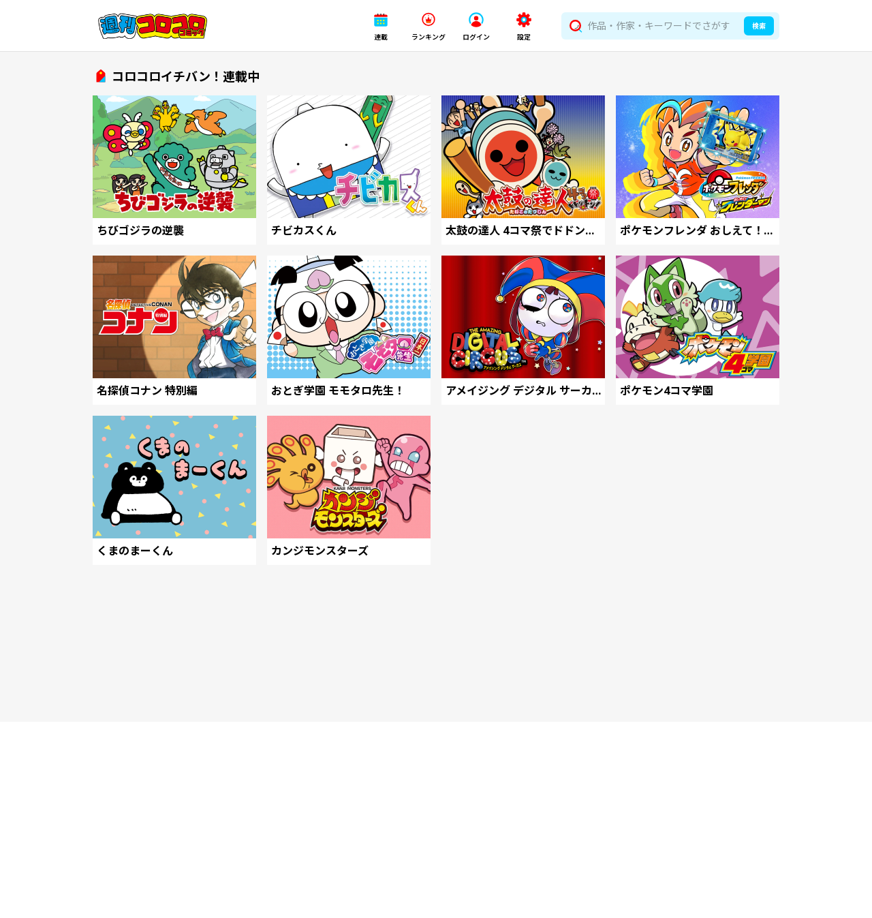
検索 (759, 26)
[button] (381, 26)
